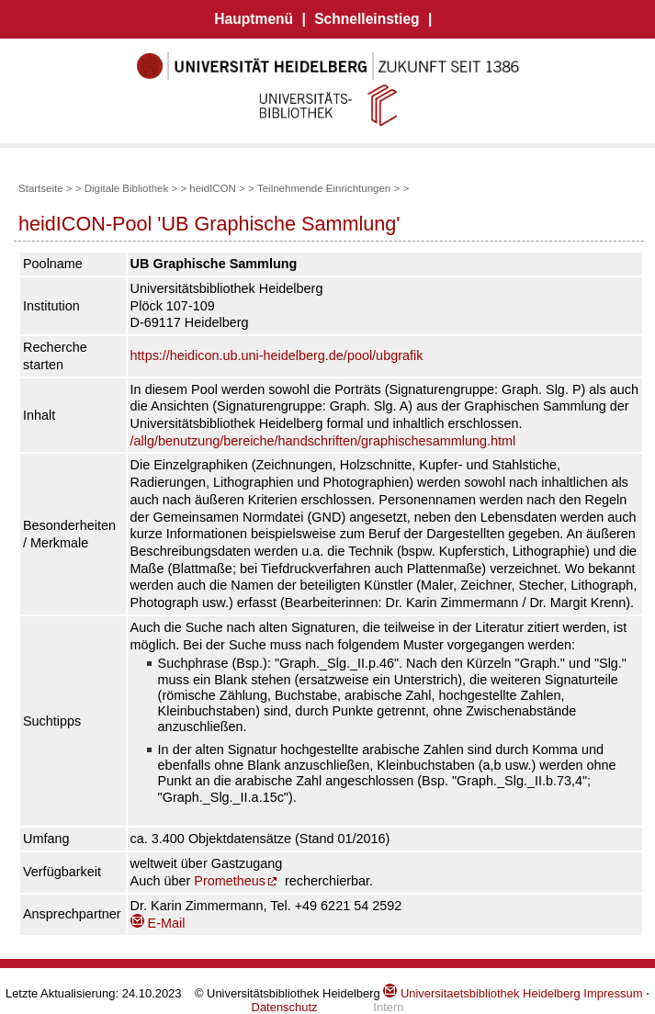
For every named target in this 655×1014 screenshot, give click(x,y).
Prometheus (229, 880)
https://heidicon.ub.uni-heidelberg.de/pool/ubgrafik (276, 355)
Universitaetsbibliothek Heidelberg (481, 993)
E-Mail (158, 923)
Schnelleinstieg (366, 19)
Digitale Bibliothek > (133, 188)
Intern (388, 1007)
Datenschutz (285, 1007)
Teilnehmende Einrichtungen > (328, 188)
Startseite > (45, 188)
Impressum (612, 993)
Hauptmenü (253, 19)
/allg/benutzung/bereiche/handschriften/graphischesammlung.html (323, 441)
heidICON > (217, 188)
